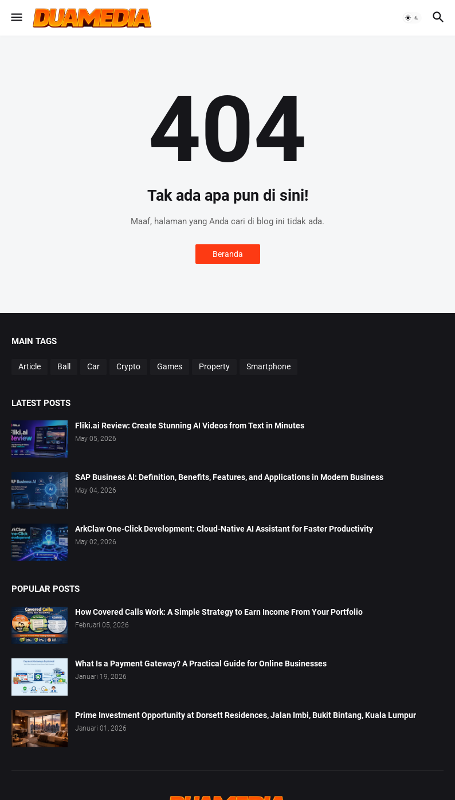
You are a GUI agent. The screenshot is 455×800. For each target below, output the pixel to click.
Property (214, 366)
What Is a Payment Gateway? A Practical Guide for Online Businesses (201, 663)
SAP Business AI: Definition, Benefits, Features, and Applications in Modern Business (229, 477)
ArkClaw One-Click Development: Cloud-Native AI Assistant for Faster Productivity (224, 528)
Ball (63, 366)
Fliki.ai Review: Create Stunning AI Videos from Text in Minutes (189, 425)
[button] (16, 18)
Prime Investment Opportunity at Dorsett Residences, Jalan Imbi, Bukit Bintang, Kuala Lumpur (245, 715)
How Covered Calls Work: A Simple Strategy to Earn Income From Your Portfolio (219, 611)
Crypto (128, 366)
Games (169, 366)
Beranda (228, 254)
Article (29, 366)
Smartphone (268, 366)
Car (93, 366)
